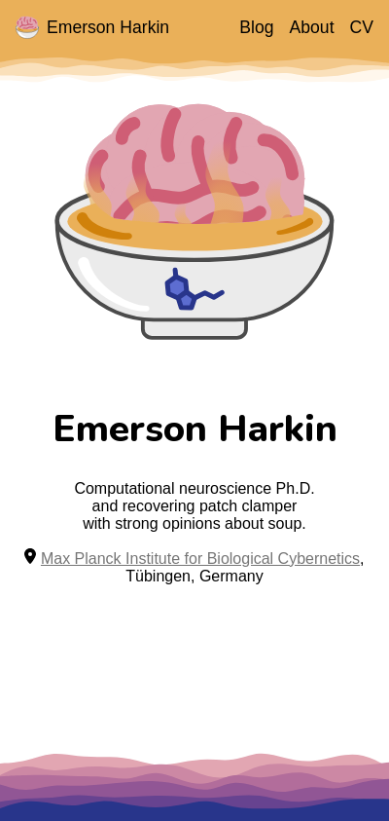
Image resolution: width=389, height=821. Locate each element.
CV (361, 27)
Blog (256, 27)
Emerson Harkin (92, 27)
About (312, 27)
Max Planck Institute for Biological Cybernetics (200, 558)
